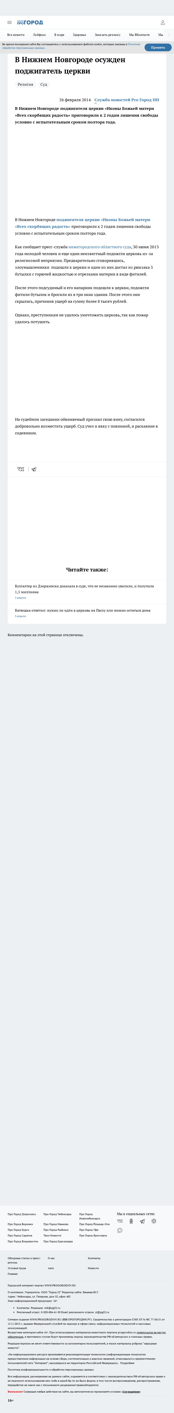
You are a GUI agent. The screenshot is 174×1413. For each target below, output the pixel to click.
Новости (93, 1268)
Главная (12, 1273)
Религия (25, 84)
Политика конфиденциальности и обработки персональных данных (51, 1369)
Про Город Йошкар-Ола (94, 1224)
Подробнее (127, 1363)
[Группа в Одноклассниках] (131, 1221)
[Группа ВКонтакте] (120, 1221)
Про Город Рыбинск (56, 1229)
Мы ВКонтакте (139, 35)
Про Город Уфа (88, 1229)
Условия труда (17, 1268)
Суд (43, 84)
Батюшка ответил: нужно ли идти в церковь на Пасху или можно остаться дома (87, 613)
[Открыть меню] (9, 22)
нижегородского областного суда (99, 246)
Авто (51, 1268)
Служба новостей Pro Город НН (126, 99)
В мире (59, 35)
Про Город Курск (18, 1229)
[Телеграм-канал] (142, 1221)
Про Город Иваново (56, 1224)
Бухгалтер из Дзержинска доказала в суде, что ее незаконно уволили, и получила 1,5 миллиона (87, 592)
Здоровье (79, 35)
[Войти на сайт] (162, 22)
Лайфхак (39, 35)
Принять (158, 47)
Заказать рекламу (108, 35)
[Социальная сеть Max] (120, 1230)
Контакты (94, 1258)
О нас (51, 1258)
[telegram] (35, 469)
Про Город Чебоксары (57, 1214)
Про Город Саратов (20, 1235)
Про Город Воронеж (20, 1224)
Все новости (15, 35)
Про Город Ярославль (93, 1235)
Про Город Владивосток (23, 1241)
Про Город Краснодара (58, 1241)
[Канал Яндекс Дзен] (154, 1221)
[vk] (21, 469)
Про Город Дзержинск (22, 1214)
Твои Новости (52, 1235)
